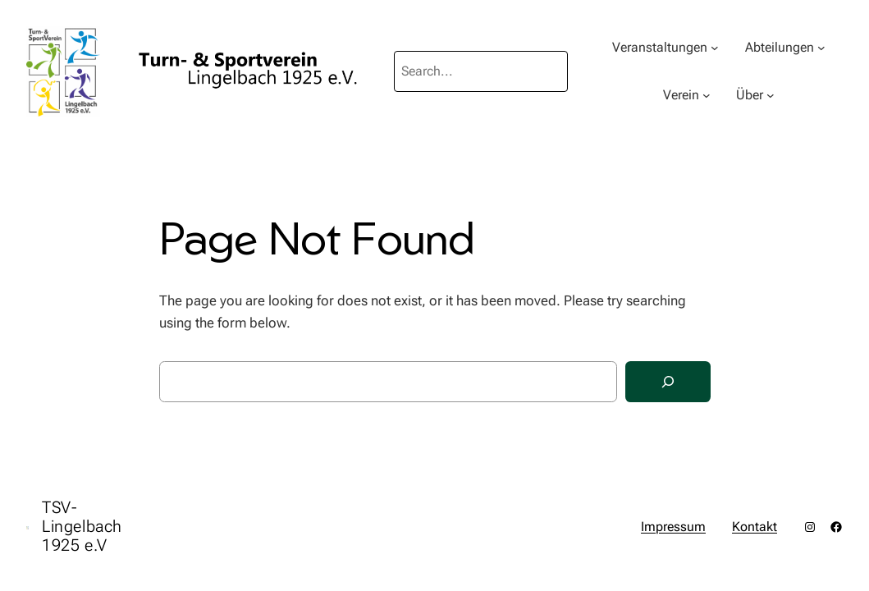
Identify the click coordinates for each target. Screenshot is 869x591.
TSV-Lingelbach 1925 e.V (82, 526)
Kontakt (754, 526)
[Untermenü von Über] (770, 95)
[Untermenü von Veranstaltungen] (715, 48)
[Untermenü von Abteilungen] (821, 48)
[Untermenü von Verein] (706, 95)
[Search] (668, 382)
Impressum (673, 526)
